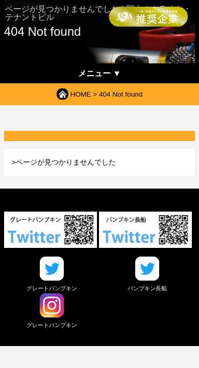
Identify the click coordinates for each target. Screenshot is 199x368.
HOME (80, 94)
